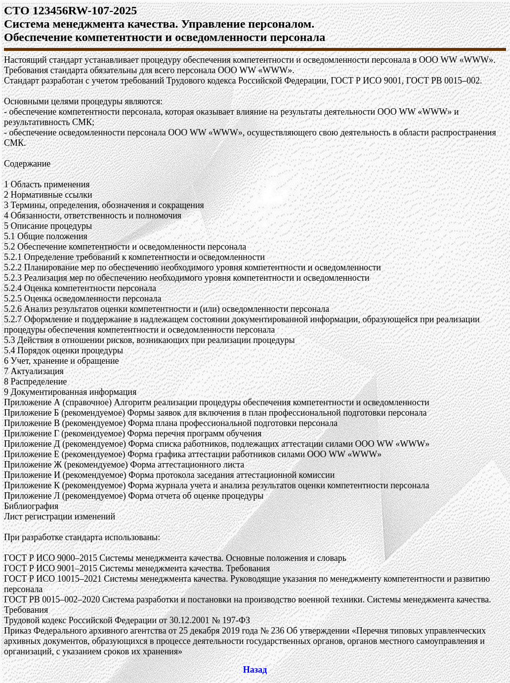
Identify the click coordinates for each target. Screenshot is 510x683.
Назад (255, 670)
